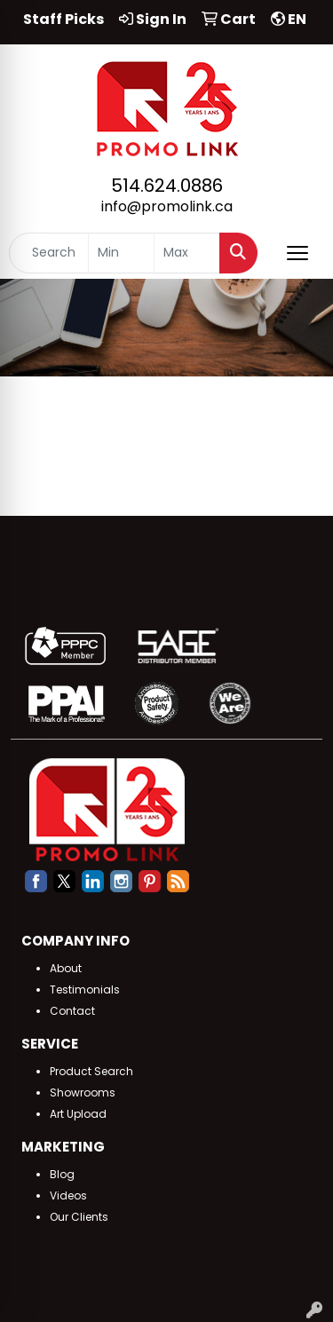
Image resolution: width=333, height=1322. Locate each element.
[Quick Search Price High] (187, 253)
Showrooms (82, 1092)
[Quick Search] (49, 253)
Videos (68, 1195)
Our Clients (79, 1216)
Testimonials (85, 989)
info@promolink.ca (167, 206)
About (66, 968)
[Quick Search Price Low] (121, 253)
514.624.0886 (167, 185)
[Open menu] (297, 253)
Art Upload (78, 1113)
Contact (72, 1010)
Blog (62, 1174)
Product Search (91, 1071)
